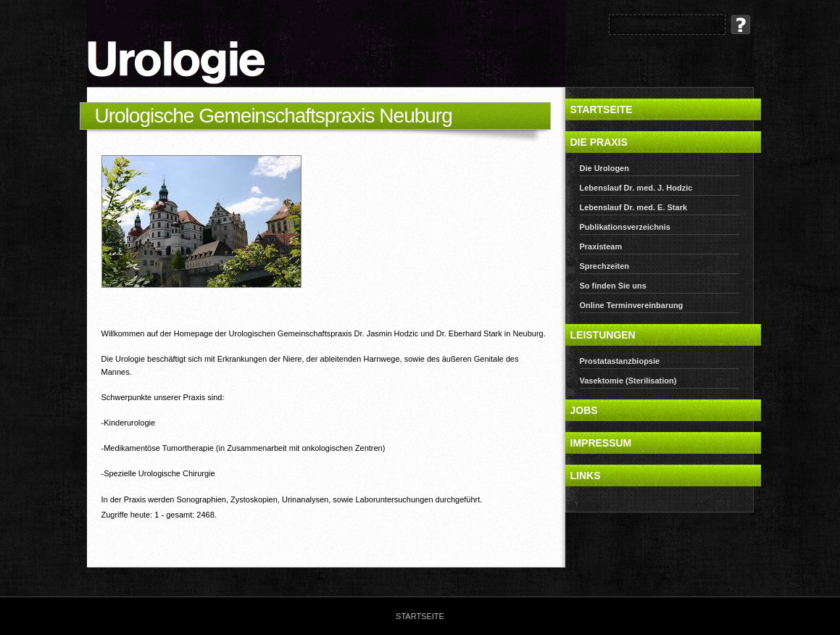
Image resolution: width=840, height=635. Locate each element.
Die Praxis (599, 142)
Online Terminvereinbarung (631, 305)
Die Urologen (604, 168)
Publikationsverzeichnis (625, 227)
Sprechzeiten (604, 266)
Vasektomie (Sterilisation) (628, 380)
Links (585, 475)
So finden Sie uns (613, 285)
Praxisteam (601, 246)
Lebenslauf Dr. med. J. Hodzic (636, 187)
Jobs (584, 410)
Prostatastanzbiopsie (620, 361)
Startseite (601, 109)
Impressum (601, 443)
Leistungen (603, 335)
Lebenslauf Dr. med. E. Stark (634, 207)
